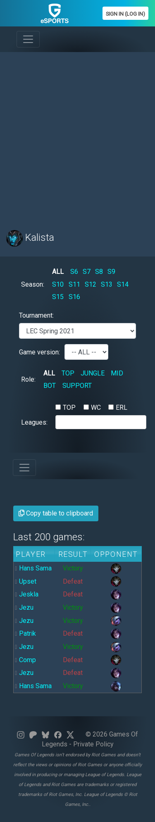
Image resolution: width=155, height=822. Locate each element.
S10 (58, 284)
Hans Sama (35, 568)
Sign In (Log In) (125, 14)
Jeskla (28, 594)
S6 (74, 272)
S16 (74, 297)
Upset (27, 581)
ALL (58, 272)
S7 (87, 272)
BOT (49, 386)
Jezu (26, 607)
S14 (123, 284)
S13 (106, 284)
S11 (74, 284)
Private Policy (93, 744)
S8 (99, 272)
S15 (58, 297)
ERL (121, 407)
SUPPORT (77, 386)
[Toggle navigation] (28, 39)
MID (117, 373)
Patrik (27, 633)
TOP (68, 373)
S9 (111, 272)
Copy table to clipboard (56, 513)
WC (96, 407)
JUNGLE (93, 373)
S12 (90, 284)
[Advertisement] (77, 136)
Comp (27, 660)
